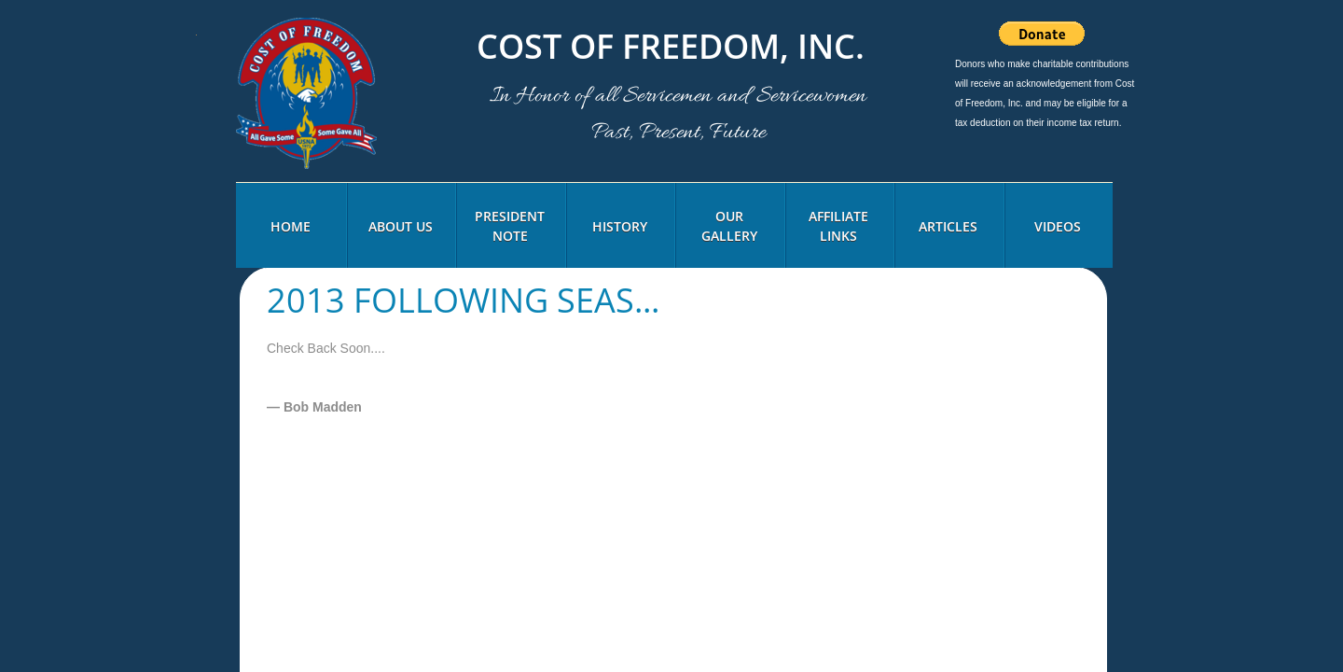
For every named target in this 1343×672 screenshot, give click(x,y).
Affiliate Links (838, 226)
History (619, 226)
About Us (400, 226)
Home (290, 226)
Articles (948, 226)
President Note (510, 226)
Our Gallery (729, 226)
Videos (1057, 226)
